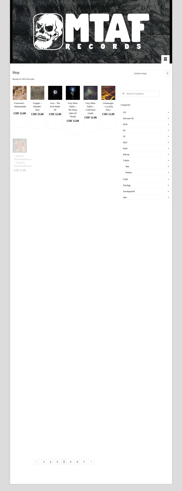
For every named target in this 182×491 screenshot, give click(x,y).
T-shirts (126, 160)
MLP (125, 142)
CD (124, 112)
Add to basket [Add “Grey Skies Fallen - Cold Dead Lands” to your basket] (92, 126)
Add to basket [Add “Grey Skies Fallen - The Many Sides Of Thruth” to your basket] (74, 129)
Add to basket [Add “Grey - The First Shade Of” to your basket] (56, 122)
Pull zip (126, 154)
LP (124, 136)
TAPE (125, 179)
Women (129, 172)
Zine (125, 197)
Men (127, 166)
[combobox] (151, 73)
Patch (125, 148)
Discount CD (128, 118)
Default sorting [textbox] (140, 73)
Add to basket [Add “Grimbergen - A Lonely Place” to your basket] (109, 122)
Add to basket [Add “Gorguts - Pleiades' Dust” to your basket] (38, 122)
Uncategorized (129, 191)
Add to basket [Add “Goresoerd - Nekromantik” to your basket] (21, 121)
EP (124, 130)
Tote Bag (126, 185)
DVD (125, 124)
